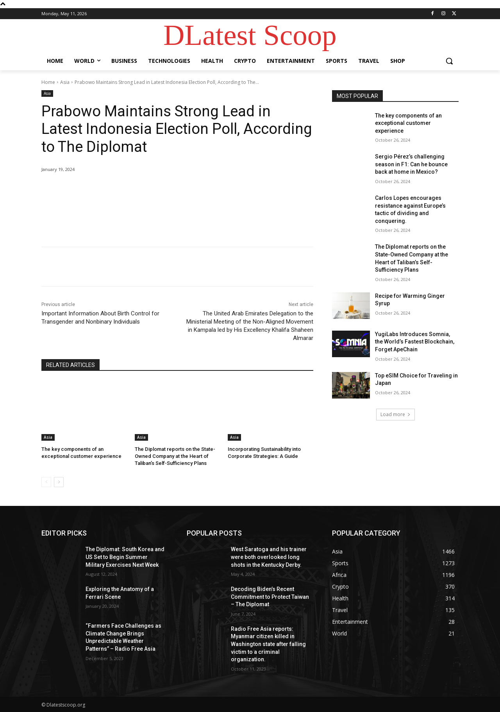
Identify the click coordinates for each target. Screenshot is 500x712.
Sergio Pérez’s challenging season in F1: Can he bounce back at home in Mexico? (411, 164)
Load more (395, 414)
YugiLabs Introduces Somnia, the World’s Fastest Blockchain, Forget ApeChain (414, 341)
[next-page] (59, 482)
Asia (65, 82)
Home (48, 82)
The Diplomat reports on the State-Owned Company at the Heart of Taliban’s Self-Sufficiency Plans (175, 456)
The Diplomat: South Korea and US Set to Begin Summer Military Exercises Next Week (125, 557)
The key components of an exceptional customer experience (408, 123)
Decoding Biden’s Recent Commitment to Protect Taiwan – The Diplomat (270, 596)
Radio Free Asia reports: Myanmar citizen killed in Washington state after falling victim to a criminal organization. (268, 644)
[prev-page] (46, 482)
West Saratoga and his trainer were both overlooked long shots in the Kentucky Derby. (269, 557)
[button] (449, 61)
